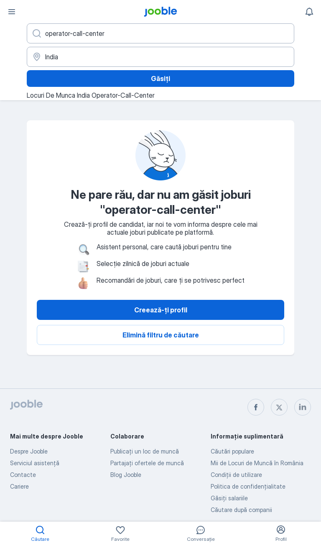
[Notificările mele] (309, 11)
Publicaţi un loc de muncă (144, 451)
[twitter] (279, 407)
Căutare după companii (241, 509)
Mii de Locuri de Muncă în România (257, 462)
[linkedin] (302, 407)
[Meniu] (11, 11)
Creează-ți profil (160, 310)
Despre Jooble (29, 451)
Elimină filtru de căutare (160, 335)
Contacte (23, 474)
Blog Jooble (125, 474)
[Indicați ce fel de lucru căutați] (160, 33)
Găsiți (160, 78)
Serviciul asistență (34, 462)
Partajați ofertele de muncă (147, 462)
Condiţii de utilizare (236, 474)
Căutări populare (232, 451)
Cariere (19, 486)
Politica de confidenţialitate (248, 486)
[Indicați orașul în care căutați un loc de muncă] (160, 57)
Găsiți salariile (229, 498)
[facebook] (255, 407)
